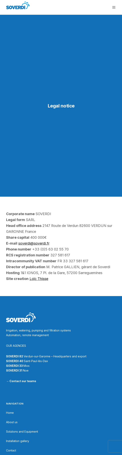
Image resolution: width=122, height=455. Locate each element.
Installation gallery (17, 441)
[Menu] (113, 7)
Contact (11, 450)
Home (10, 412)
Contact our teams (22, 381)
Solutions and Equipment (22, 431)
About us (12, 422)
